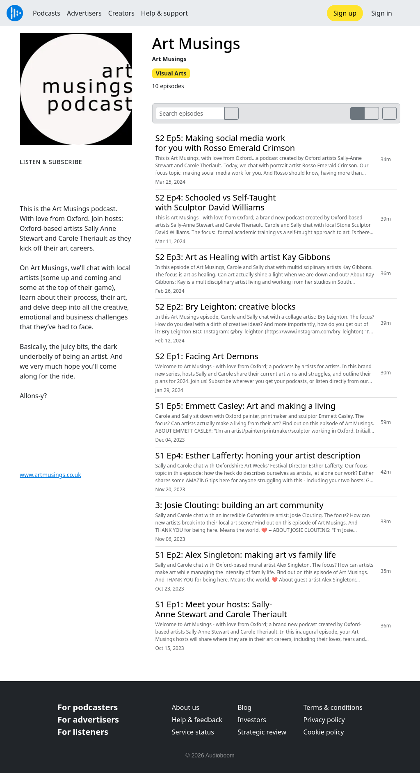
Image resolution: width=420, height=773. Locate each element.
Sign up (345, 13)
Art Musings (196, 43)
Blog (244, 707)
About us (185, 707)
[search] (231, 113)
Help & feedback (197, 719)
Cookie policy (324, 732)
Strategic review (261, 732)
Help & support (164, 13)
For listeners (82, 731)
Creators (121, 13)
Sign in (381, 13)
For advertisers (88, 719)
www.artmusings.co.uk (50, 475)
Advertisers (84, 13)
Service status (193, 732)
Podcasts (46, 13)
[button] (406, 13)
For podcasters (87, 707)
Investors (251, 719)
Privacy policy (324, 719)
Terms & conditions (333, 707)
